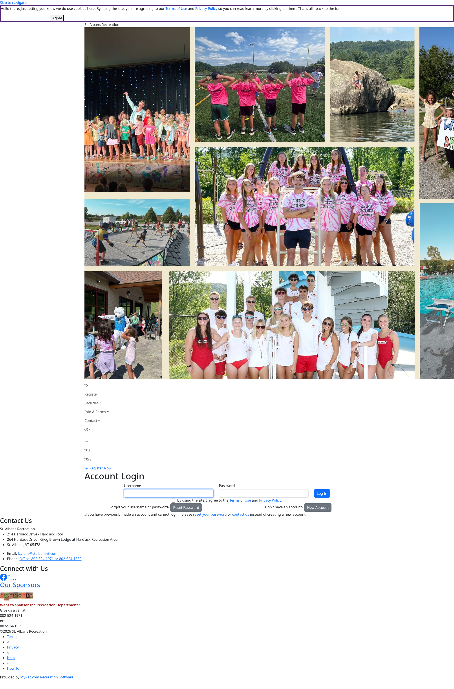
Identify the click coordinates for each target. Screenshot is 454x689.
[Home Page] (96, 385)
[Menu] (87, 459)
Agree (57, 18)
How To (13, 668)
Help (11, 657)
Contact (90, 420)
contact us (240, 514)
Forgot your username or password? (140, 507)
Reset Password (186, 507)
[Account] (96, 429)
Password (227, 485)
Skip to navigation (14, 2)
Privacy (13, 647)
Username (132, 485)
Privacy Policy (206, 8)
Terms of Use (176, 8)
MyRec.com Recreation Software (46, 677)
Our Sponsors (20, 585)
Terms (12, 636)
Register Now (100, 468)
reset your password (210, 514)
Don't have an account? (284, 507)
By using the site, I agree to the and (229, 500)
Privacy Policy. (270, 500)
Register (91, 394)
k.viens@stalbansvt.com (37, 553)
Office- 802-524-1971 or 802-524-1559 (51, 558)
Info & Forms (95, 411)
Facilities (91, 403)
